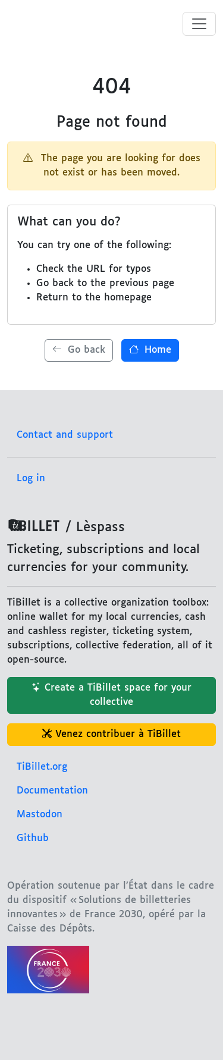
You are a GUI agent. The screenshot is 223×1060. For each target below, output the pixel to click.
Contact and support (65, 435)
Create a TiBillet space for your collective (111, 695)
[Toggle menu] (199, 24)
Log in (31, 478)
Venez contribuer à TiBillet (111, 734)
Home (150, 350)
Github (33, 838)
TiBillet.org (42, 767)
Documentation (52, 791)
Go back (78, 350)
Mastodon (39, 815)
